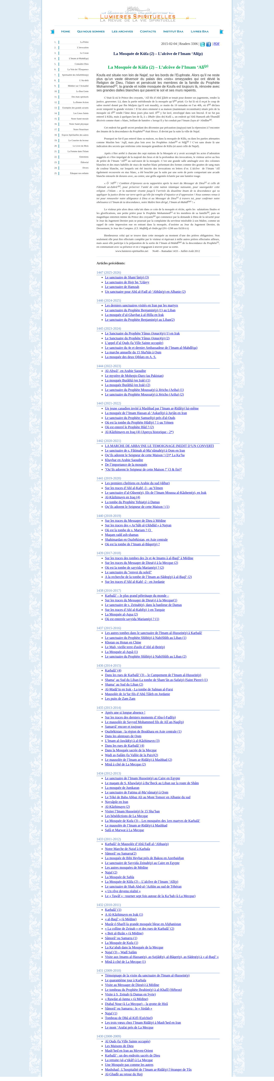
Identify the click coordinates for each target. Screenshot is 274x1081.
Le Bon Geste (82, 91)
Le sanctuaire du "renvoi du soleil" (128, 572)
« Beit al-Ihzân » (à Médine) (124, 933)
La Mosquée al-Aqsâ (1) (121, 652)
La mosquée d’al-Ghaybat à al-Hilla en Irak (134, 315)
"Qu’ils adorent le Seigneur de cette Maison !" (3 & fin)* (143, 469)
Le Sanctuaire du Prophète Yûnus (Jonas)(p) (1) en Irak (142, 333)
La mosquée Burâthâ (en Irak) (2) (127, 385)
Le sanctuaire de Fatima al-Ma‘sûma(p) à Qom (136, 792)
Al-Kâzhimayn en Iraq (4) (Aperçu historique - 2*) (139, 432)
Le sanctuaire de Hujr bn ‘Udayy (127, 282)
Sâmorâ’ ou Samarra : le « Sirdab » (128, 1008)
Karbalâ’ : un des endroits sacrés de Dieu (132, 1055)
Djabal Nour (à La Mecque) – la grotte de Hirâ (136, 1004)
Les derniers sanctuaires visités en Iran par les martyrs (141, 305)
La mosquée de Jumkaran (122, 787)
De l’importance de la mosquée (126, 464)
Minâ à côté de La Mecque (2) (125, 764)
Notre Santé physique (79, 124)
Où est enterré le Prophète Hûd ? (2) (129, 427)
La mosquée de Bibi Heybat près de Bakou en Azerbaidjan (144, 858)
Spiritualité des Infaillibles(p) (75, 75)
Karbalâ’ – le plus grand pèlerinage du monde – (137, 595)
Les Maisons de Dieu (119, 1046)
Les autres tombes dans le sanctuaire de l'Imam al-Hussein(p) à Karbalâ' (153, 633)
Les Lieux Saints (81, 113)
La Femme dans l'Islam (78, 151)
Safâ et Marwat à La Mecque (124, 830)
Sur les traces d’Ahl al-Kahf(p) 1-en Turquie (135, 609)
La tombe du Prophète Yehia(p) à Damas (132, 502)
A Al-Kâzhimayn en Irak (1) (124, 914)
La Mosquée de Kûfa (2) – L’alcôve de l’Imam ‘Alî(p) (141, 881)
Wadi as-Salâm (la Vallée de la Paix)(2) (131, 755)
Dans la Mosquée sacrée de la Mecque (131, 750)
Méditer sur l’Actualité (78, 86)
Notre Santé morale (80, 119)
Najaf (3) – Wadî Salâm (121, 952)
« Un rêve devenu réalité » (123, 891)
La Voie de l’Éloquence (78, 69)
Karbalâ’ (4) (113, 670)
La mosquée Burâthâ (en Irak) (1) (127, 380)
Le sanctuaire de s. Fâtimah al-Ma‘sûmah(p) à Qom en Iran (145, 450)
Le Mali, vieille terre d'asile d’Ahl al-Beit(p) (135, 647)
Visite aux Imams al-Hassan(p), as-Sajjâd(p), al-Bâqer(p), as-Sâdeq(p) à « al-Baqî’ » (162, 957)
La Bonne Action (81, 102)
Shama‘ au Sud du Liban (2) (124, 684)
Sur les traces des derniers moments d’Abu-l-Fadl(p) (140, 717)
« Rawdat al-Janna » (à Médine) (126, 999)
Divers (86, 168)
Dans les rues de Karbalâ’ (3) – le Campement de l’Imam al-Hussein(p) (153, 675)
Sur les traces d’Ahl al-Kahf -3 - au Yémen (134, 488)
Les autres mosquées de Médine (126, 867)
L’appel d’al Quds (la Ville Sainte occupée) (134, 343)
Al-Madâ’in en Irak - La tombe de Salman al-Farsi (139, 689)
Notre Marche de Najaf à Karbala (127, 849)
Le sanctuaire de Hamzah (122, 287)
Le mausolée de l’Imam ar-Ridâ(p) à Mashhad (136, 825)
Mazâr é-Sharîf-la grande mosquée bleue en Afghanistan (143, 924)
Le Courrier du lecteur (78, 140)
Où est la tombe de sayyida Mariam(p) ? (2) (134, 567)
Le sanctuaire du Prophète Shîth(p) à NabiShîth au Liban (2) (145, 656)
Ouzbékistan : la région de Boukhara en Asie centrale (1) (143, 731)
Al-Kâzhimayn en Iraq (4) (122, 497)
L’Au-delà (84, 80)
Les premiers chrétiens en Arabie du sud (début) (137, 483)
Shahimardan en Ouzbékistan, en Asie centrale (136, 539)
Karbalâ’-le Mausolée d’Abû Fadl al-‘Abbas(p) (137, 844)
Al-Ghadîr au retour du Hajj (124, 1074)
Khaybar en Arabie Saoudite (124, 460)
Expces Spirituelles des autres (75, 135)
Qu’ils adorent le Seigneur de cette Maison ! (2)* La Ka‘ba (145, 455)
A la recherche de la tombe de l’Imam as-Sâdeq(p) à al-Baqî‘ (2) (148, 577)
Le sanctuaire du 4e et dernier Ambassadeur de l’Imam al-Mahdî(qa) (151, 347)
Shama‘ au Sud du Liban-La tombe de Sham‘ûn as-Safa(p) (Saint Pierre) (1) (156, 680)
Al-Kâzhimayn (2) (117, 806)
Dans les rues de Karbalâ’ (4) (124, 745)
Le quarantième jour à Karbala (125, 980)
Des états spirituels (80, 97)
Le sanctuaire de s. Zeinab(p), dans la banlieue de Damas (143, 605)
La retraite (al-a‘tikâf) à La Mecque (129, 1060)
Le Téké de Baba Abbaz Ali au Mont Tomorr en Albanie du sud (147, 797)
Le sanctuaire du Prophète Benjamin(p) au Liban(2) (140, 319)
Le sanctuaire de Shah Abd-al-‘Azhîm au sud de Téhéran (143, 886)
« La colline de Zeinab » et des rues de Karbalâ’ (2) (139, 928)
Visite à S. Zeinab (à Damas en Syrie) (130, 994)
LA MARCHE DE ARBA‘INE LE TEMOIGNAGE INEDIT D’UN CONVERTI (159, 446)
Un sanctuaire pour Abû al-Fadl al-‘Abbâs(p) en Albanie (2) (145, 291)
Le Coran (84, 53)
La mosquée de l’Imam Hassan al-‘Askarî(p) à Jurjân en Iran (146, 413)
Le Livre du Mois (81, 146)
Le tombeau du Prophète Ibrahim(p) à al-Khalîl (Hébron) (143, 989)
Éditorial (85, 162)
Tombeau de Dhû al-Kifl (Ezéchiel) (129, 1018)
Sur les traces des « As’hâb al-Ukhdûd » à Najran (138, 525)
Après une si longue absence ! (125, 712)
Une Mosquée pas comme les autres (129, 1064)
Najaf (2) (111, 872)
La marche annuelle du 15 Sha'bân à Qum (133, 352)
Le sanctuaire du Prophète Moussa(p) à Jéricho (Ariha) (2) (144, 394)
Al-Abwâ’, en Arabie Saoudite (125, 371)
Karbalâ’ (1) (113, 909)
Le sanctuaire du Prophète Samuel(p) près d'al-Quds (140, 418)
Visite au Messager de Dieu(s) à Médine (132, 985)
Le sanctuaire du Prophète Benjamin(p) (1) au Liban (140, 310)
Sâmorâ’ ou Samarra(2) (120, 853)
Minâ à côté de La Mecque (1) (125, 961)
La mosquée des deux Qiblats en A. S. (130, 357)
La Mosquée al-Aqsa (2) (121, 614)
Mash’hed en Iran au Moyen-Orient (129, 1050)
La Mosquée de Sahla (119, 877)
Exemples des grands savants (75, 108)
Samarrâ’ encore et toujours (123, 726)
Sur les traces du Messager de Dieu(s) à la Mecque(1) (141, 600)
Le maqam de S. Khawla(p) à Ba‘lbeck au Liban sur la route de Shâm (152, 783)
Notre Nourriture (81, 129)
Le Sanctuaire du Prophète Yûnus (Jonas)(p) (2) (137, 338)
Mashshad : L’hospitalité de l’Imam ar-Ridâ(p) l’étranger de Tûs (148, 1069)
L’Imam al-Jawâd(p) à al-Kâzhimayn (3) (132, 741)
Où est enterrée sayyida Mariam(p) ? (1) (132, 619)
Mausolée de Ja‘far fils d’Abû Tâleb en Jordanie (137, 694)
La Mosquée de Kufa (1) (121, 943)
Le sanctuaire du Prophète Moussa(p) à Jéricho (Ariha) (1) (144, 390)
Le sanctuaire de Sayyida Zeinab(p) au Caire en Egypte (142, 863)
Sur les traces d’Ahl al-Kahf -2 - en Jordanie (135, 581)
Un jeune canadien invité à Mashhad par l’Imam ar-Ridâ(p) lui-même (152, 408)
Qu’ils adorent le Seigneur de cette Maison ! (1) (137, 506)
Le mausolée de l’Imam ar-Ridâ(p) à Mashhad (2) (138, 759)
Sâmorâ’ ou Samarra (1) (121, 938)
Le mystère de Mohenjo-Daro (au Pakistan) (134, 375)
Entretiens (84, 157)
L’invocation (83, 47)
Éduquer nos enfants (79, 173)
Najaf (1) (111, 1013)
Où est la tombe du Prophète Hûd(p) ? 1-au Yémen (139, 422)
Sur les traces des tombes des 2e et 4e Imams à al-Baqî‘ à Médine (149, 558)
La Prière (84, 42)
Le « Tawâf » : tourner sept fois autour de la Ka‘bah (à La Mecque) (150, 896)
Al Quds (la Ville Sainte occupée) (127, 1041)
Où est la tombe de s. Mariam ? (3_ (128, 530)
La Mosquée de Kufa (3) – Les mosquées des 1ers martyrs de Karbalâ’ (152, 821)
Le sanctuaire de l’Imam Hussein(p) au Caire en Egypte (142, 778)
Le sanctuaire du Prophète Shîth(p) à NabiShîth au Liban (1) (145, 638)
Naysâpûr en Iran (116, 802)
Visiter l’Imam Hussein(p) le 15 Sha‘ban (132, 811)
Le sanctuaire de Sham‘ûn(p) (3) (127, 277)
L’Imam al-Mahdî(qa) (79, 58)
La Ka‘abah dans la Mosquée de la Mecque (134, 947)
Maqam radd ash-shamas (121, 534)
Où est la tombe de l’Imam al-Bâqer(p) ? (132, 544)
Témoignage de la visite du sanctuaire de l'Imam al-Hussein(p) (147, 975)
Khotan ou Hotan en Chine (123, 642)
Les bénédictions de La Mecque (126, 816)
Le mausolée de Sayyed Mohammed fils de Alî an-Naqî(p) (144, 722)
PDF (217, 43)
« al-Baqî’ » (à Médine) (121, 919)
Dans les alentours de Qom (123, 736)
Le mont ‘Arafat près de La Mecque (129, 1027)
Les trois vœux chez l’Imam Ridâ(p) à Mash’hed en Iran (143, 1022)
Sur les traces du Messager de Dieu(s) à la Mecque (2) (141, 563)
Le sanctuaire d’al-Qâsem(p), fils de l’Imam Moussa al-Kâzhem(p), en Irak (155, 492)
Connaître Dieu (82, 64)
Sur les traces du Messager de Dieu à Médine (135, 520)
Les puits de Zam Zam (120, 698)
